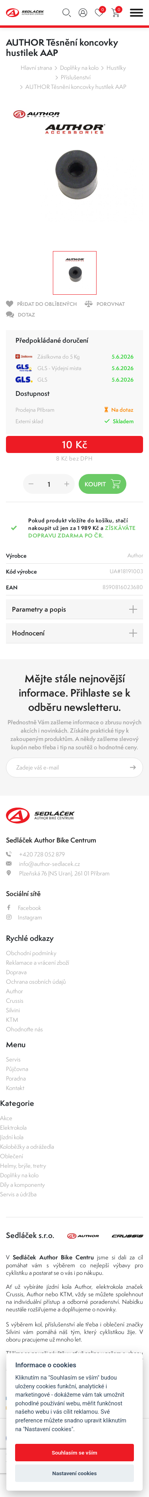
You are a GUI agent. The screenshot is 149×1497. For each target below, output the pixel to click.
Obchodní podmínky (31, 953)
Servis (13, 1059)
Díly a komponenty (22, 1184)
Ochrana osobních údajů (36, 981)
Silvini (13, 1010)
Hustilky (116, 67)
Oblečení (11, 1156)
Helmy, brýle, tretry (23, 1165)
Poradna (16, 1078)
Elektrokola (13, 1127)
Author (14, 991)
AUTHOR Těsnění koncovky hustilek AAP (75, 86)
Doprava (16, 972)
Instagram (24, 917)
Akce (6, 1118)
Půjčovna (17, 1069)
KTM (12, 1019)
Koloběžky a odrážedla (27, 1146)
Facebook (23, 908)
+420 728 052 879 (35, 854)
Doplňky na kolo (79, 67)
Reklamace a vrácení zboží (37, 962)
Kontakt (15, 1088)
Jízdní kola (11, 1137)
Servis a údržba (18, 1194)
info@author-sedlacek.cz (43, 863)
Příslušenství (76, 77)
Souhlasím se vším (74, 1452)
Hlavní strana (36, 67)
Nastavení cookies (74, 1473)
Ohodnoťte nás (24, 1029)
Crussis (14, 1000)
